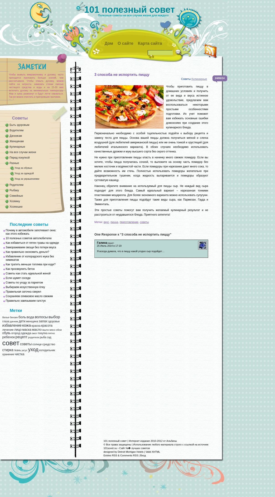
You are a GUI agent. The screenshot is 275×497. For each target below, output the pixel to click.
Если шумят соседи (18, 278)
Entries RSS (110, 455)
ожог (34, 333)
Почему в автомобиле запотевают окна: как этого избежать (31, 232)
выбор (54, 317)
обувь (6, 333)
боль (22, 317)
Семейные (16, 195)
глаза (5, 321)
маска (26, 329)
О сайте (125, 43)
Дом (109, 43)
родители (33, 337)
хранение (8, 354)
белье (5, 317)
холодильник (47, 350)
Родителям (16, 184)
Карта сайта (150, 43)
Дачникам (16, 135)
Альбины (172, 441)
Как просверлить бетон (20, 269)
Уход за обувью (23, 167)
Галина (102, 242)
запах (43, 321)
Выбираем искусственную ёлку (25, 287)
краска (36, 325)
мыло (45, 329)
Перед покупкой (20, 157)
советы (26, 344)
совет (10, 343)
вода (30, 317)
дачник (14, 321)
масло (37, 329)
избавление (12, 325)
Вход (143, 455)
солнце (37, 344)
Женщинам (17, 141)
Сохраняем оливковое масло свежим (29, 296)
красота (47, 325)
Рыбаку (14, 190)
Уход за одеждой (24, 173)
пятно (51, 333)
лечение (8, 329)
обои (59, 329)
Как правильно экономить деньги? (27, 251)
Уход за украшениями (27, 178)
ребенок (8, 337)
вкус (106, 222)
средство (48, 344)
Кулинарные (17, 146)
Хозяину (15, 201)
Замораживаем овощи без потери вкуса (31, 247)
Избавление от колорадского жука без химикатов (30, 258)
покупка (43, 333)
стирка (7, 350)
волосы (41, 317)
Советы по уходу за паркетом (24, 282)
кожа (26, 325)
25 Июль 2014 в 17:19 (109, 245)
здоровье (54, 321)
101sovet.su (110, 448)
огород (15, 333)
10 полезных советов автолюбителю (29, 238)
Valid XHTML (153, 451)
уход (33, 349)
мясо (52, 329)
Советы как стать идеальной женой (28, 273)
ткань (17, 350)
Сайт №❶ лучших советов (134, 448)
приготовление (129, 222)
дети (22, 321)
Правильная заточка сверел (23, 291)
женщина (32, 321)
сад (49, 337)
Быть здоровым (19, 125)
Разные (14, 163)
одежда (26, 333)
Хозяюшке (16, 206)
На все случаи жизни (23, 152)
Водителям (17, 130)
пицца (114, 222)
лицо (18, 329)
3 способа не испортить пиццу (121, 75)
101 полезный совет (129, 10)
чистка (19, 354)
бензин (14, 317)
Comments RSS (129, 455)
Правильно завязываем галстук (26, 300)
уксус (25, 350)
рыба (43, 337)
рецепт (21, 337)
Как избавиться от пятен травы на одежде (32, 242)
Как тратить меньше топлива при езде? (31, 264)
